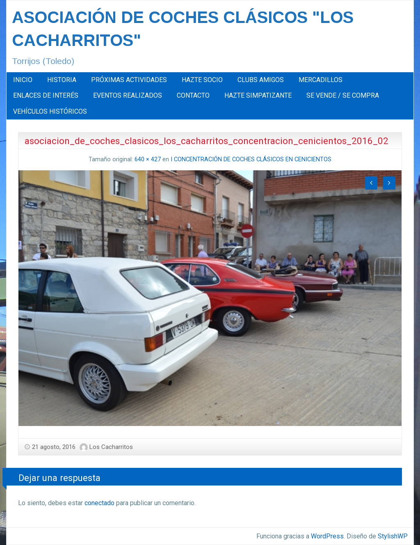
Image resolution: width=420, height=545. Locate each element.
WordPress (327, 536)
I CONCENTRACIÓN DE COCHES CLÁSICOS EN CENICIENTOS (251, 159)
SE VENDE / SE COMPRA (342, 95)
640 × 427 (148, 159)
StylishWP (393, 536)
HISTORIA (61, 80)
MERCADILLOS (320, 80)
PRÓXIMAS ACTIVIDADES (129, 80)
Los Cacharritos (111, 447)
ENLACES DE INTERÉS (45, 95)
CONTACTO (193, 95)
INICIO (22, 80)
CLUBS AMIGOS (260, 80)
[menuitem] (23, 80)
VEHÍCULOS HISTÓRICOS (50, 111)
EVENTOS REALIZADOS (127, 95)
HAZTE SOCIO (202, 80)
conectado (99, 503)
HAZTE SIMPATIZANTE (258, 95)
